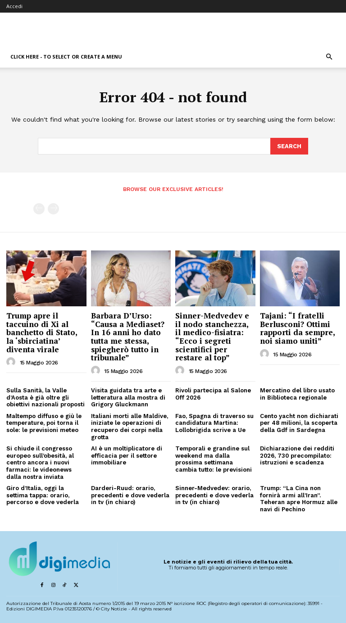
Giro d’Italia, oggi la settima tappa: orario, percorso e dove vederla (42, 494)
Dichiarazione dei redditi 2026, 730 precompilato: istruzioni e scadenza (297, 455)
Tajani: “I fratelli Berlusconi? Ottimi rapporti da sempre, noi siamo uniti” (297, 328)
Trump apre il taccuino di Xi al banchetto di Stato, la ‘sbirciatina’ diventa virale (41, 332)
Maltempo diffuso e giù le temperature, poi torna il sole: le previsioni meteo (44, 422)
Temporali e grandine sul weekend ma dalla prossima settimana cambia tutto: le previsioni (213, 459)
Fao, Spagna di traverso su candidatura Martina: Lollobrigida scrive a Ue (214, 422)
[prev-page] (39, 208)
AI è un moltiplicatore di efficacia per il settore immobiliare (126, 455)
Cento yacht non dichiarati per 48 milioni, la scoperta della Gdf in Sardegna (299, 422)
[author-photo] (12, 362)
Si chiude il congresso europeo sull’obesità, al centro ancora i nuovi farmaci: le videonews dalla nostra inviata (40, 462)
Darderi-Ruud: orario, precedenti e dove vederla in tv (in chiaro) (130, 494)
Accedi (14, 6)
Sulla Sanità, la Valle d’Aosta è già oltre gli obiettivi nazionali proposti (45, 397)
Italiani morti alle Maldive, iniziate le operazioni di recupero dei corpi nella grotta (129, 426)
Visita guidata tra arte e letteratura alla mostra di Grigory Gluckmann (128, 397)
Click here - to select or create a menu (66, 56)
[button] (329, 57)
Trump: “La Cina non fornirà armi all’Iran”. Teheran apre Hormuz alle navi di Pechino (298, 498)
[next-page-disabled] (53, 208)
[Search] (289, 146)
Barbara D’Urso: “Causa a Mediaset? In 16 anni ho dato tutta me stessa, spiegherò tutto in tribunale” (127, 336)
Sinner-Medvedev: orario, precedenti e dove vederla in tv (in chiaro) (214, 494)
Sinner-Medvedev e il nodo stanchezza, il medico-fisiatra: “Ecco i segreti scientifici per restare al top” (212, 336)
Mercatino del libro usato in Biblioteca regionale (297, 393)
